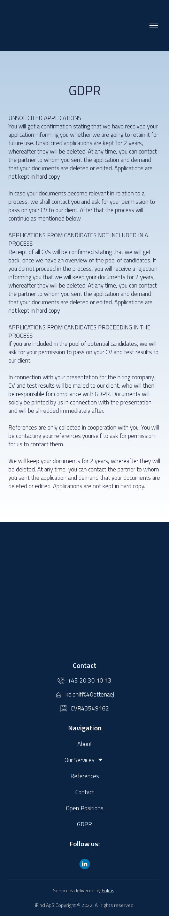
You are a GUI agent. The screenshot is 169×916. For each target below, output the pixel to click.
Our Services (79, 760)
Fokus (108, 890)
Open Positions (84, 808)
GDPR (84, 824)
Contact (84, 792)
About (84, 744)
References (84, 776)
